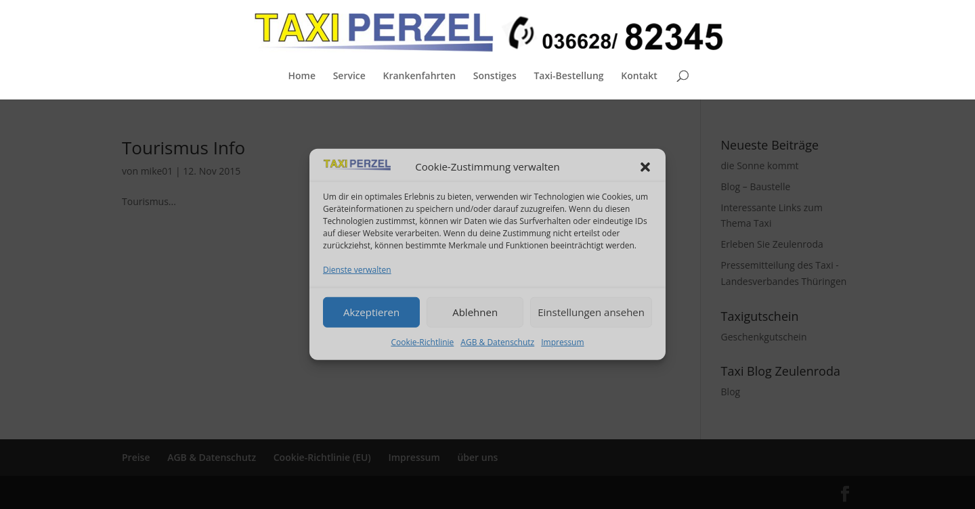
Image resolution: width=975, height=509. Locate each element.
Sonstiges (495, 76)
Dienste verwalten (357, 269)
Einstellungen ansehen (591, 312)
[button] (645, 167)
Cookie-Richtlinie (422, 341)
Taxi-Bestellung (568, 76)
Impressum (562, 341)
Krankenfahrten (419, 76)
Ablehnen (475, 312)
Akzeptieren (371, 312)
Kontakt (639, 76)
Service (349, 76)
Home (302, 76)
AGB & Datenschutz (497, 341)
